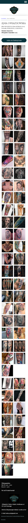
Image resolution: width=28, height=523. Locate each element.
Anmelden (3, 519)
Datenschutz (9, 516)
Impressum (3, 516)
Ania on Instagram (14, 40)
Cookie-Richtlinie (16, 516)
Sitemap (22, 516)
